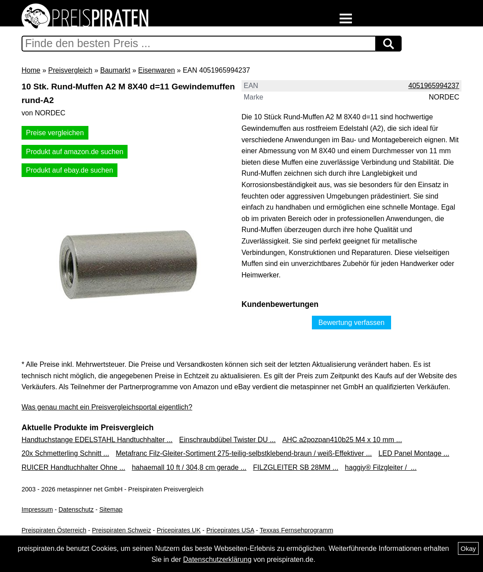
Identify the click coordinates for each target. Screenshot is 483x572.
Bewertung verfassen (351, 322)
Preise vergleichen (55, 133)
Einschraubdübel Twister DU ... (227, 439)
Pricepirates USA (230, 530)
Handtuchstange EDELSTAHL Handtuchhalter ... (97, 439)
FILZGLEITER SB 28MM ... (295, 467)
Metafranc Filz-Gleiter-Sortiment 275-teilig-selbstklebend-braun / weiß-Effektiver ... (244, 453)
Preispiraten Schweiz (121, 530)
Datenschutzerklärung (217, 559)
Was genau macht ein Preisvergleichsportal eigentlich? (107, 407)
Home (31, 70)
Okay (468, 548)
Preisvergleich (70, 70)
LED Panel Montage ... (413, 453)
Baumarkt (115, 70)
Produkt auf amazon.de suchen (74, 151)
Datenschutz (76, 509)
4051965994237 (433, 85)
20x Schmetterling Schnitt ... (65, 453)
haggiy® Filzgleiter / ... (381, 467)
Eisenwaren (156, 70)
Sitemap (111, 509)
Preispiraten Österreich (54, 530)
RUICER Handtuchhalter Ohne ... (73, 467)
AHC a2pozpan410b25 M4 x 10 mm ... (342, 439)
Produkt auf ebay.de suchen (69, 170)
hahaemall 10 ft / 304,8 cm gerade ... (189, 467)
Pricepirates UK (179, 530)
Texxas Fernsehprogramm (296, 530)
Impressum (37, 509)
